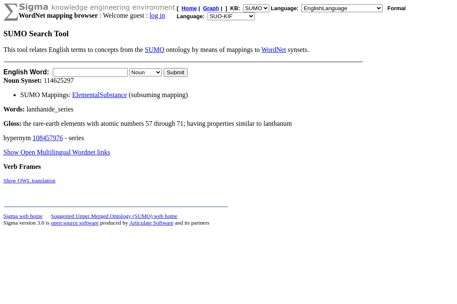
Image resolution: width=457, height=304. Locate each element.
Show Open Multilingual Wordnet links (56, 152)
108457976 (48, 137)
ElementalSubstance (99, 94)
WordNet (273, 49)
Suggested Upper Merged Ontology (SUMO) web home (114, 216)
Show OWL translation (29, 180)
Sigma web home (23, 216)
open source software (75, 223)
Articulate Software (151, 223)
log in (157, 15)
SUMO (154, 49)
